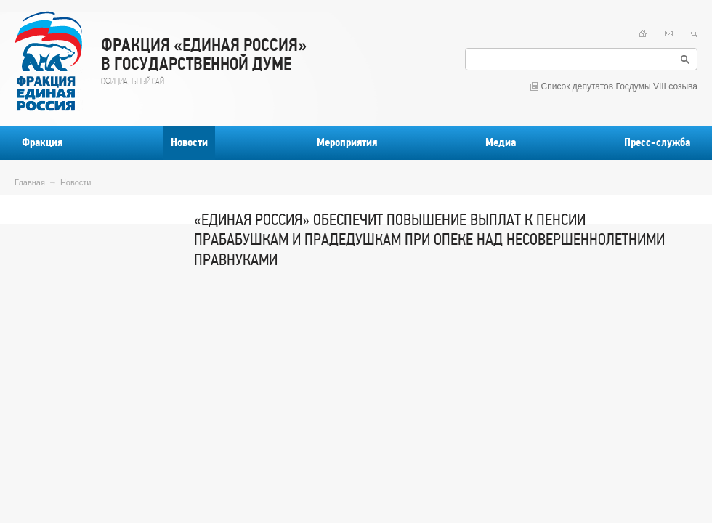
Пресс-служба (657, 142)
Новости (189, 142)
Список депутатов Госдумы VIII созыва (619, 86)
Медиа (500, 142)
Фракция (42, 142)
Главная (30, 182)
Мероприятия (347, 142)
